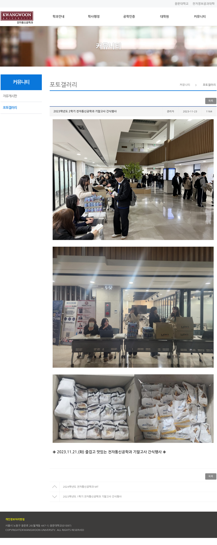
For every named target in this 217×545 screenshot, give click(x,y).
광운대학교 (182, 3)
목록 (210, 101)
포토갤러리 (10, 107)
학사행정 (94, 16)
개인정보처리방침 (15, 519)
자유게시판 (10, 96)
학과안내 (58, 16)
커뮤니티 (200, 16)
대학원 (164, 16)
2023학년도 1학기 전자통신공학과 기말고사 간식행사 (92, 496)
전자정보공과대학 (203, 3)
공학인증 (129, 16)
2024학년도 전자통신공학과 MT (81, 486)
